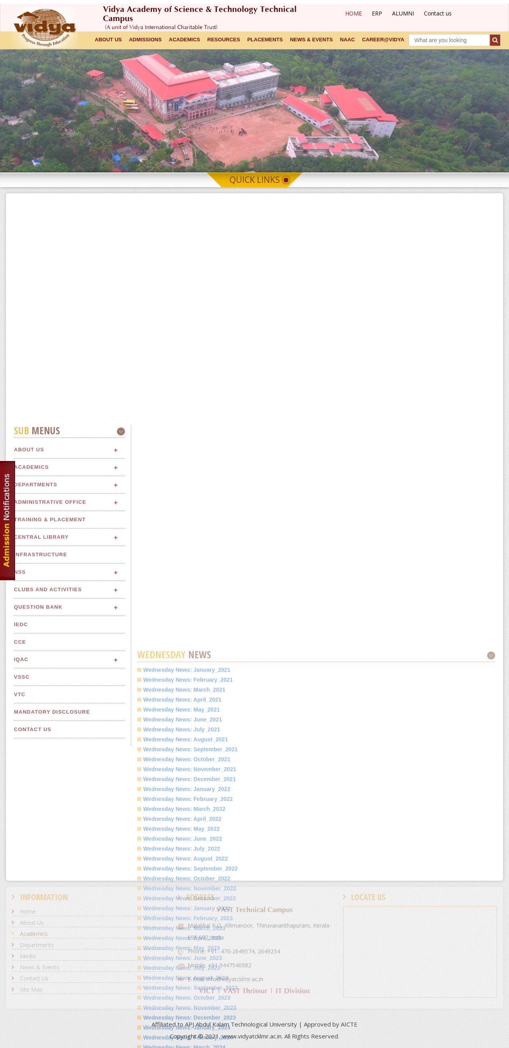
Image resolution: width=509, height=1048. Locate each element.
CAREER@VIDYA (383, 40)
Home (28, 911)
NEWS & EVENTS (311, 40)
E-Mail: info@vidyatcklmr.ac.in (225, 979)
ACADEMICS (184, 40)
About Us (29, 809)
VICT (207, 991)
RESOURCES (223, 40)
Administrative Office (50, 861)
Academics (31, 826)
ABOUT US (108, 40)
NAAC (347, 40)
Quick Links (254, 179)
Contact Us (34, 978)
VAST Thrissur (245, 991)
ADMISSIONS (145, 40)
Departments (35, 844)
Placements (265, 40)
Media (28, 956)
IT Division (293, 991)
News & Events (39, 967)
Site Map (31, 989)
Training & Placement (49, 878)
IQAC (21, 1018)
